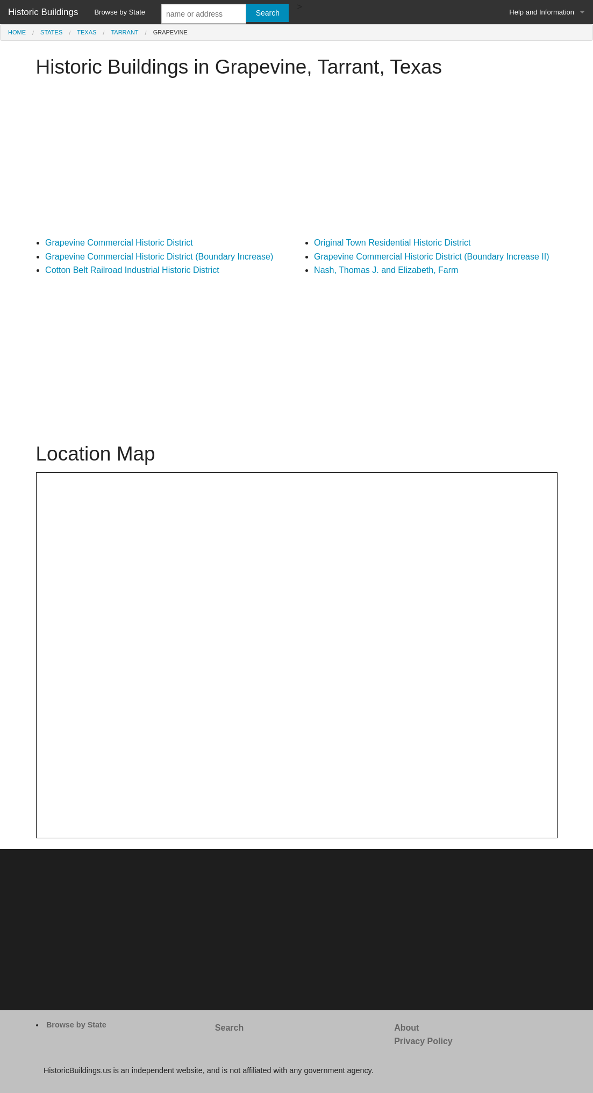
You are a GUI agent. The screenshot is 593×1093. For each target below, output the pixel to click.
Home (17, 32)
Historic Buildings (43, 12)
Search (229, 1027)
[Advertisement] (297, 160)
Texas (86, 32)
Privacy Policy (423, 1041)
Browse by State (119, 12)
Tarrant (124, 32)
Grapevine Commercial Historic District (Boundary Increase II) (431, 256)
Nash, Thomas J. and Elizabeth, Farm (386, 270)
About (406, 1027)
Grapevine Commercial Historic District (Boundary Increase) (159, 256)
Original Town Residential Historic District (392, 242)
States (51, 32)
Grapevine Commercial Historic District (119, 242)
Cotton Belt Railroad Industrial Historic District (132, 270)
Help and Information (541, 12)
